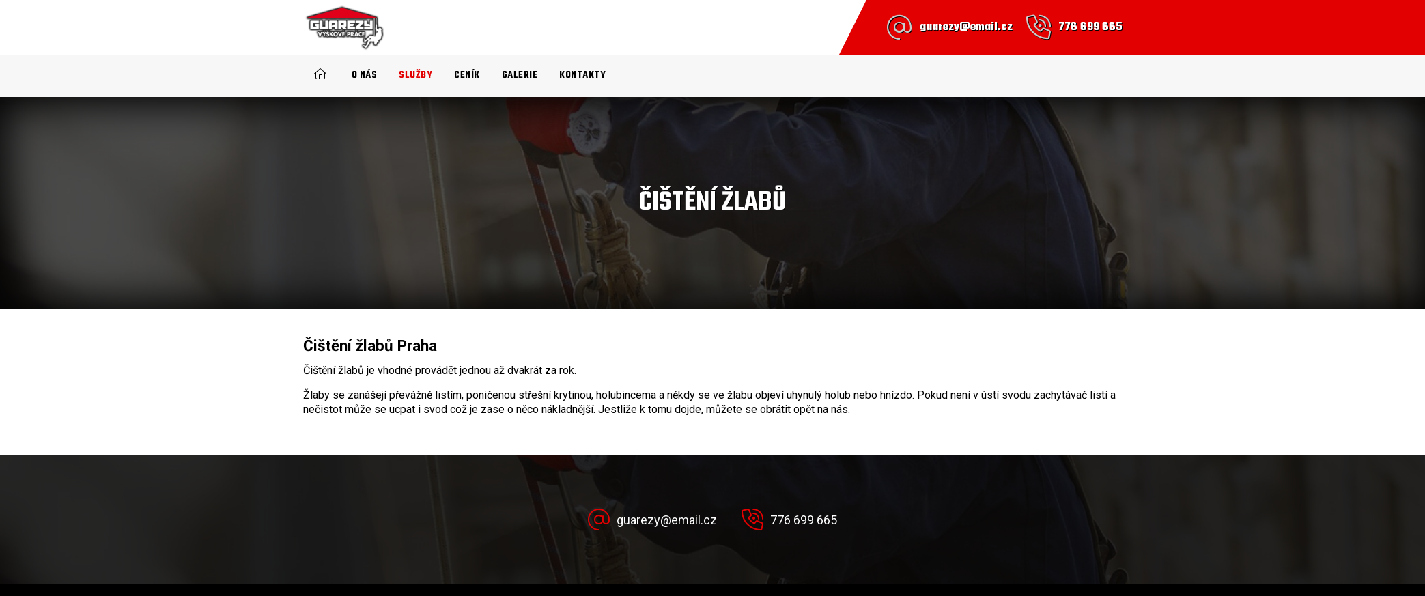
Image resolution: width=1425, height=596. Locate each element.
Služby (415, 75)
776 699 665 (1090, 27)
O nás (365, 75)
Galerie (520, 75)
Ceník (467, 75)
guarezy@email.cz (966, 27)
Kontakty (582, 75)
